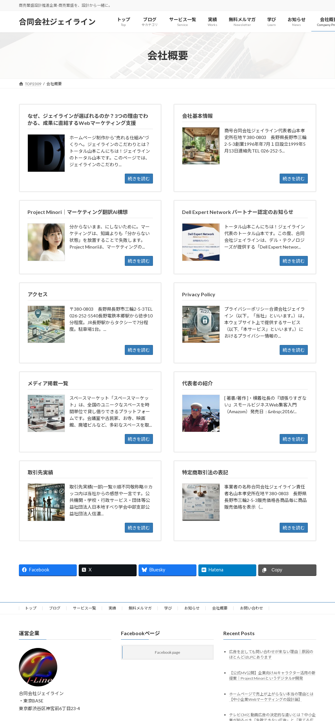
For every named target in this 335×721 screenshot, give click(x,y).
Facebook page (167, 652)
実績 (112, 608)
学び (168, 608)
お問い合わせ (251, 608)
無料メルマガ (140, 608)
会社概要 (219, 608)
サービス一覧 (84, 608)
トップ (30, 608)
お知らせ (192, 608)
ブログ (54, 608)
